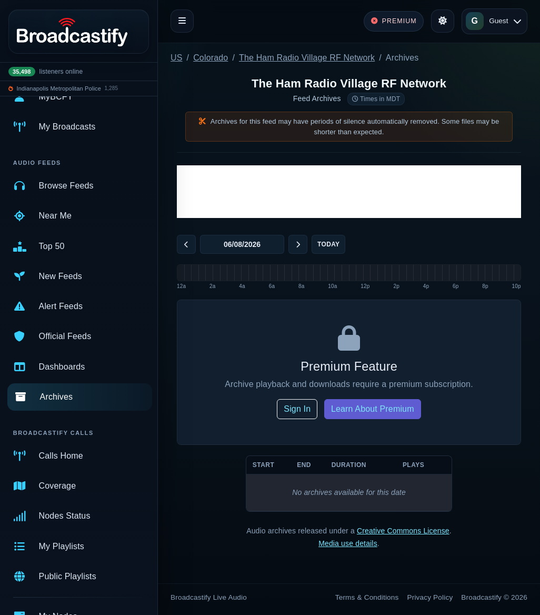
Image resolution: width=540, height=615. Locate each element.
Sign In (297, 408)
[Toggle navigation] (182, 21)
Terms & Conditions (367, 597)
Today (328, 244)
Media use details (347, 543)
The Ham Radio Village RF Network (307, 57)
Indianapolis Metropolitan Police (59, 88)
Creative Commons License (403, 531)
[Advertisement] (349, 191)
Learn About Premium (372, 408)
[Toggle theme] (442, 21)
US (177, 57)
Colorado (210, 57)
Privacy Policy (430, 597)
